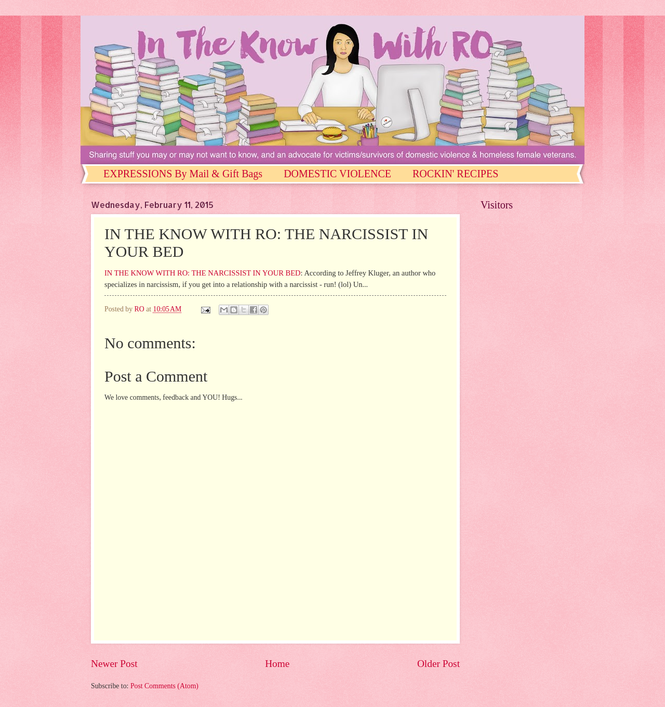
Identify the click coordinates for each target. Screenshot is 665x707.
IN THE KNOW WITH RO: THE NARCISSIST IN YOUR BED (202, 273)
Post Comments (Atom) (164, 686)
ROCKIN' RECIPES (455, 173)
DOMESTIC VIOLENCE (337, 173)
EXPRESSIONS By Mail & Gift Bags (182, 173)
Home (277, 663)
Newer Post (114, 663)
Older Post (438, 663)
